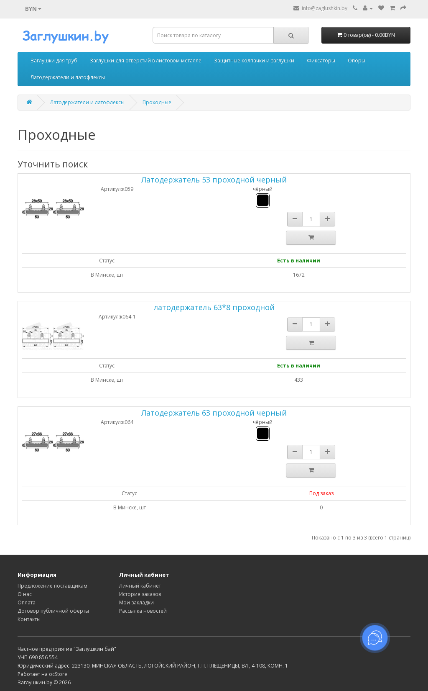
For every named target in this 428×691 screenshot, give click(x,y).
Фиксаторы (321, 60)
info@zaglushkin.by (320, 8)
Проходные (157, 102)
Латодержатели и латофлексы (68, 77)
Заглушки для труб (54, 60)
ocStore (58, 674)
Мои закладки (136, 602)
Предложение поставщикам (52, 585)
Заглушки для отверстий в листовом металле (145, 60)
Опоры (356, 60)
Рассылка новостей (143, 610)
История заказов (140, 594)
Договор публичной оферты (53, 610)
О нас (25, 594)
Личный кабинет (140, 585)
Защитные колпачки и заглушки (254, 60)
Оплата (27, 602)
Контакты (29, 619)
